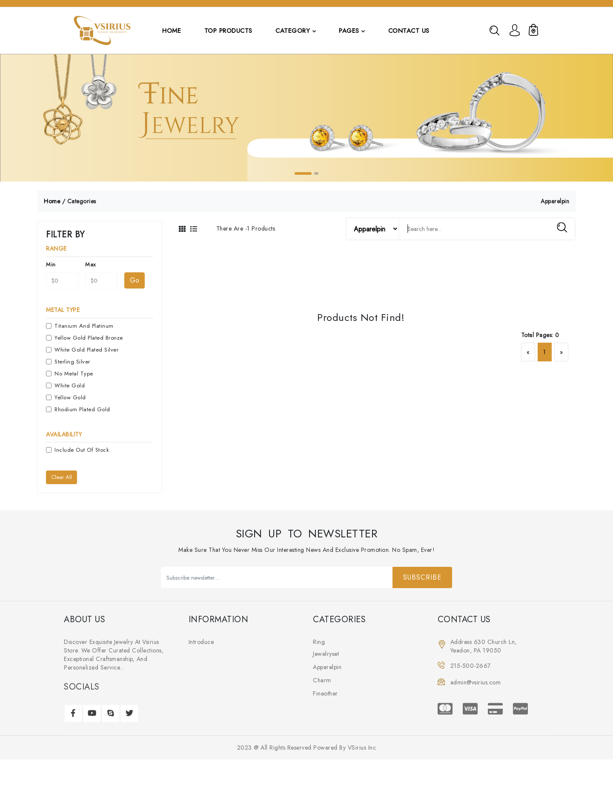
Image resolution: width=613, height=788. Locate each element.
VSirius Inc (362, 748)
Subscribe (422, 578)
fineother (325, 694)
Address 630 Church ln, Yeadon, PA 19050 (483, 646)
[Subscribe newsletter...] (277, 578)
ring (319, 642)
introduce (201, 642)
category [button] (293, 30)
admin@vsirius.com (475, 682)
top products (228, 30)
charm (322, 680)
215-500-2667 (470, 666)
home (52, 201)
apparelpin (327, 667)
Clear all (61, 477)
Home (171, 30)
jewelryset (326, 654)
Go (134, 281)
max (90, 265)
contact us (409, 30)
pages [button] (352, 30)
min (51, 265)
